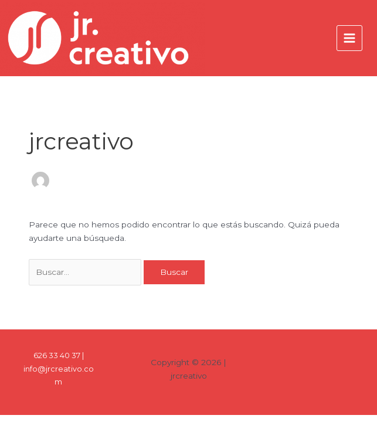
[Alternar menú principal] (350, 38)
